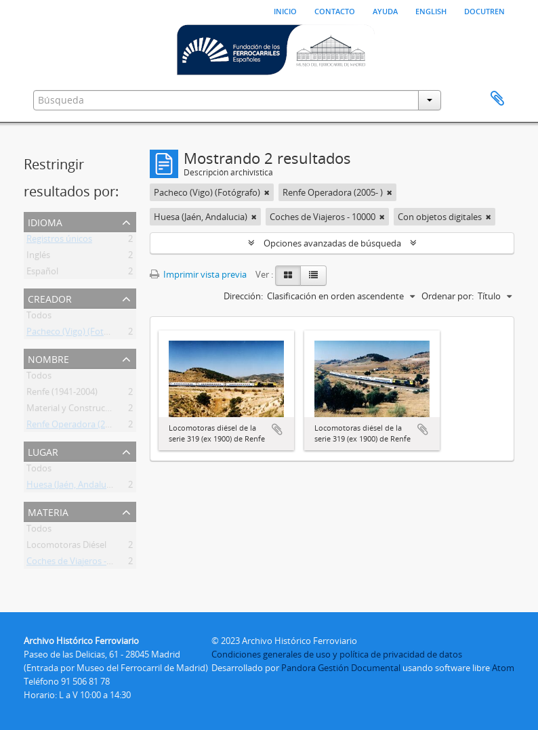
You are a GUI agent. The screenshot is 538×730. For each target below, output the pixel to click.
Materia (48, 511)
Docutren (484, 10)
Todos (38, 318)
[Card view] (288, 275)
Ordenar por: (447, 296)
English (431, 10)
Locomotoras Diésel (66, 547)
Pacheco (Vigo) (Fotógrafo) (79, 334)
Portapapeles (497, 99)
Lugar (43, 451)
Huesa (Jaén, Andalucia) (73, 487)
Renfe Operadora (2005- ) (76, 427)
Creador (50, 297)
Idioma (45, 221)
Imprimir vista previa (198, 274)
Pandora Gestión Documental (340, 668)
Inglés (38, 257)
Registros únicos (59, 241)
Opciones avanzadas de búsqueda (332, 243)
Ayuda (385, 10)
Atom (503, 668)
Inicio (285, 10)
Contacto (334, 10)
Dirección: (243, 296)
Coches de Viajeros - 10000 (79, 563)
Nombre (48, 358)
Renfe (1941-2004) (62, 394)
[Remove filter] (267, 192)
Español (42, 273)
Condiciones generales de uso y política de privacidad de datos (336, 654)
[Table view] (313, 275)
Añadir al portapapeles (277, 429)
